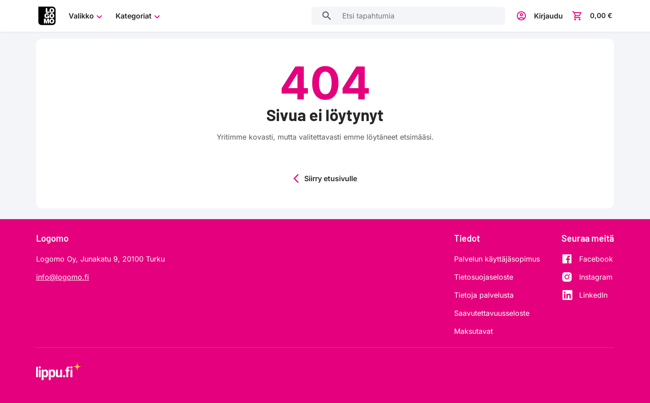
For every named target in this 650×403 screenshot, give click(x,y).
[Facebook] (587, 258)
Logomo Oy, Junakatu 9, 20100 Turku (100, 258)
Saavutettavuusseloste (491, 313)
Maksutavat (473, 331)
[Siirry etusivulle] (47, 16)
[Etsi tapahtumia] (325, 16)
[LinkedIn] (587, 295)
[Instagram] (587, 277)
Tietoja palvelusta (484, 295)
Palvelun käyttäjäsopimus (497, 258)
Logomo (52, 238)
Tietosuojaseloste (483, 276)
